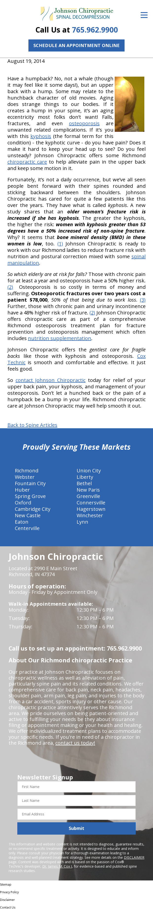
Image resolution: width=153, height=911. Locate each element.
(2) (10, 287)
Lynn (82, 521)
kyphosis (40, 136)
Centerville (27, 528)
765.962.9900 (95, 30)
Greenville (88, 496)
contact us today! (75, 742)
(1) (60, 243)
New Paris (88, 489)
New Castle (28, 515)
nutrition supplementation (59, 338)
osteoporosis (84, 123)
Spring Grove (30, 496)
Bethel (84, 483)
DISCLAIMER (134, 857)
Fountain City (30, 483)
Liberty (85, 477)
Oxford (23, 502)
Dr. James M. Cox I (57, 866)
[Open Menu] (144, 15)
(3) (143, 299)
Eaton (21, 521)
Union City (89, 470)
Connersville (91, 502)
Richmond (26, 470)
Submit (76, 828)
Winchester (90, 515)
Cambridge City (32, 509)
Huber (22, 489)
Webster (25, 477)
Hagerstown (91, 509)
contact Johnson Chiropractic (51, 380)
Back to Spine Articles (32, 425)
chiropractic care (27, 161)
